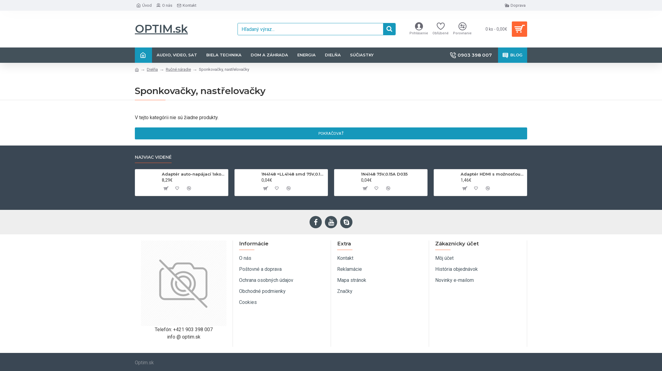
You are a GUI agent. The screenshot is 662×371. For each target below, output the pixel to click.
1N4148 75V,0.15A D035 (384, 174)
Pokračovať (331, 133)
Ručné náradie (178, 69)
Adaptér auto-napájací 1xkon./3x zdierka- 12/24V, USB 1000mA (194, 174)
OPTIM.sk (161, 29)
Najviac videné (153, 157)
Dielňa (152, 69)
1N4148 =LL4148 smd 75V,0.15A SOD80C (293, 174)
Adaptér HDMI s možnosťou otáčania (493, 174)
